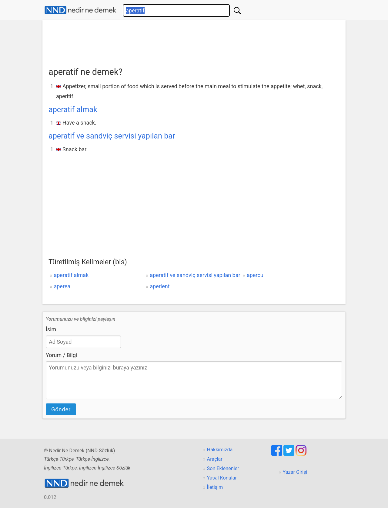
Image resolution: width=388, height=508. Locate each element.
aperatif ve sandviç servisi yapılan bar (111, 136)
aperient (159, 286)
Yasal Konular (222, 478)
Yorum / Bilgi (61, 355)
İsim (51, 329)
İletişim (215, 487)
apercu (255, 275)
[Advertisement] (194, 41)
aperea (62, 286)
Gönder (61, 409)
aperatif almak (72, 109)
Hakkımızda (220, 450)
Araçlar (214, 459)
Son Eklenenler (223, 468)
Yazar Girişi (295, 472)
